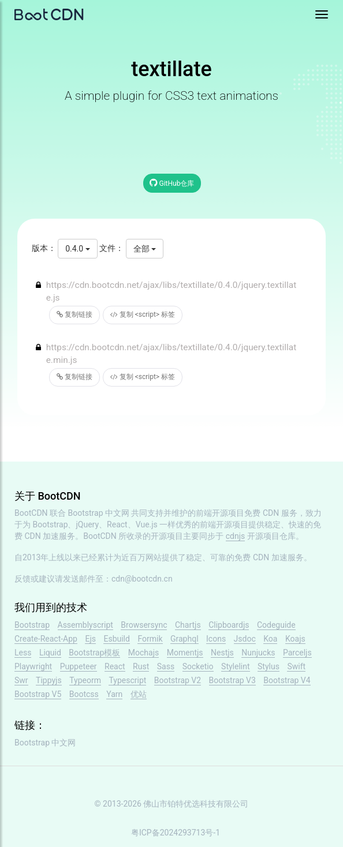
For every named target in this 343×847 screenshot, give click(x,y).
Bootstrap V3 (232, 680)
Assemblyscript (85, 624)
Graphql (184, 638)
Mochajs (143, 652)
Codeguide (276, 624)
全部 (144, 248)
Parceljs (297, 652)
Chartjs (188, 624)
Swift (296, 666)
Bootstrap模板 (94, 652)
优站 (139, 694)
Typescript (127, 680)
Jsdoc (245, 638)
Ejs (90, 638)
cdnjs (235, 536)
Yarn (114, 694)
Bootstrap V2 (177, 680)
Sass (165, 666)
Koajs (295, 638)
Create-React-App (45, 638)
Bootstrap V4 (286, 680)
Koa (270, 638)
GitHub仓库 (172, 183)
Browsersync (144, 624)
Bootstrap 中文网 (99, 513)
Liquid (50, 652)
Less (22, 652)
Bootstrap (32, 624)
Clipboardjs (228, 624)
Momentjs (185, 652)
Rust (141, 666)
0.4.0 (77, 248)
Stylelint (235, 666)
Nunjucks (258, 652)
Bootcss (84, 694)
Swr (21, 680)
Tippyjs (49, 680)
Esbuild (116, 638)
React (115, 666)
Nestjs (222, 652)
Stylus (268, 666)
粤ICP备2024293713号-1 (175, 832)
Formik (149, 638)
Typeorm (85, 680)
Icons (216, 638)
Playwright (33, 666)
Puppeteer (78, 666)
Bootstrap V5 (37, 694)
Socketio (198, 666)
